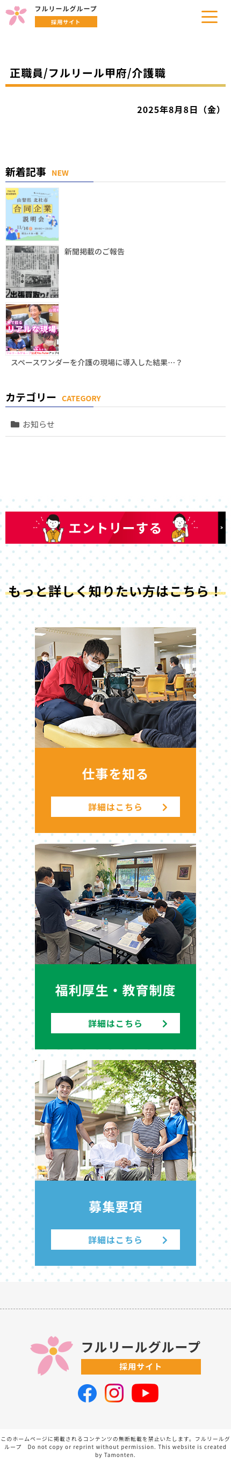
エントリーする (116, 527)
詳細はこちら (128, 806)
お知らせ (39, 424)
